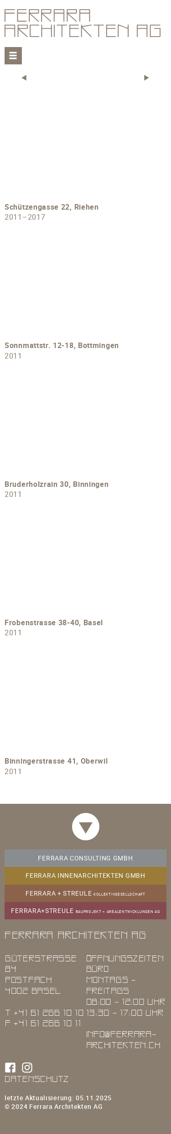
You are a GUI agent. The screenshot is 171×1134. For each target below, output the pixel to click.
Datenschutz (37, 1078)
